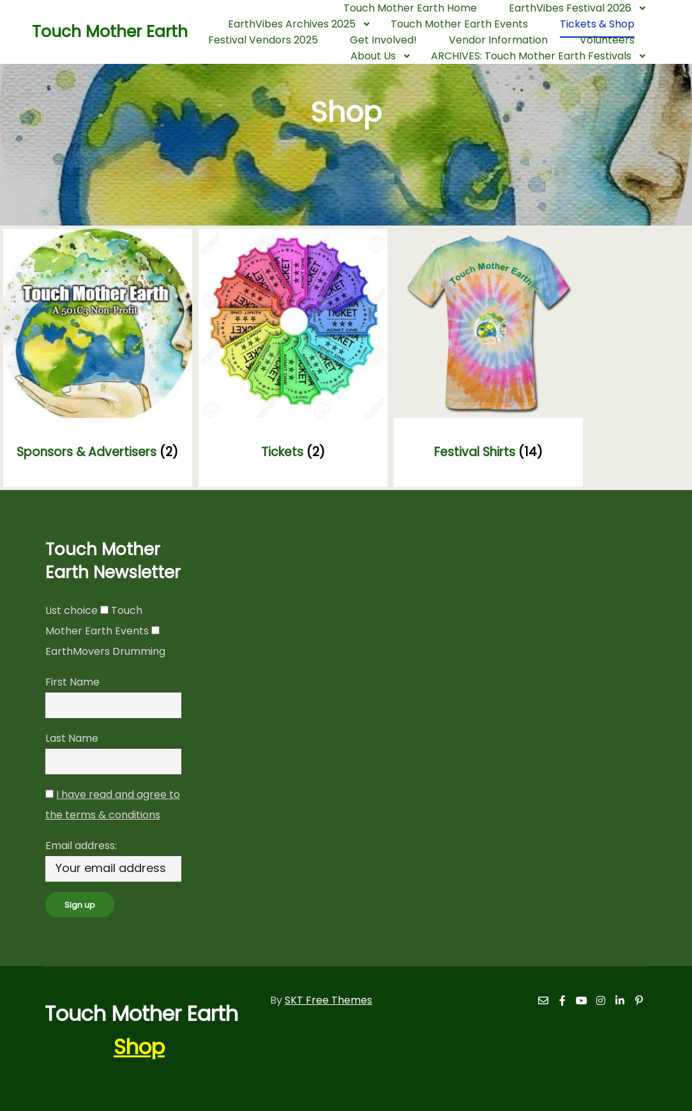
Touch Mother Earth (96, 31)
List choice (71, 610)
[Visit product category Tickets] (293, 358)
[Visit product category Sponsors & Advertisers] (97, 358)
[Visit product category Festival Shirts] (488, 358)
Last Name (71, 738)
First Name (72, 682)
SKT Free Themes (328, 1000)
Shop (139, 1046)
